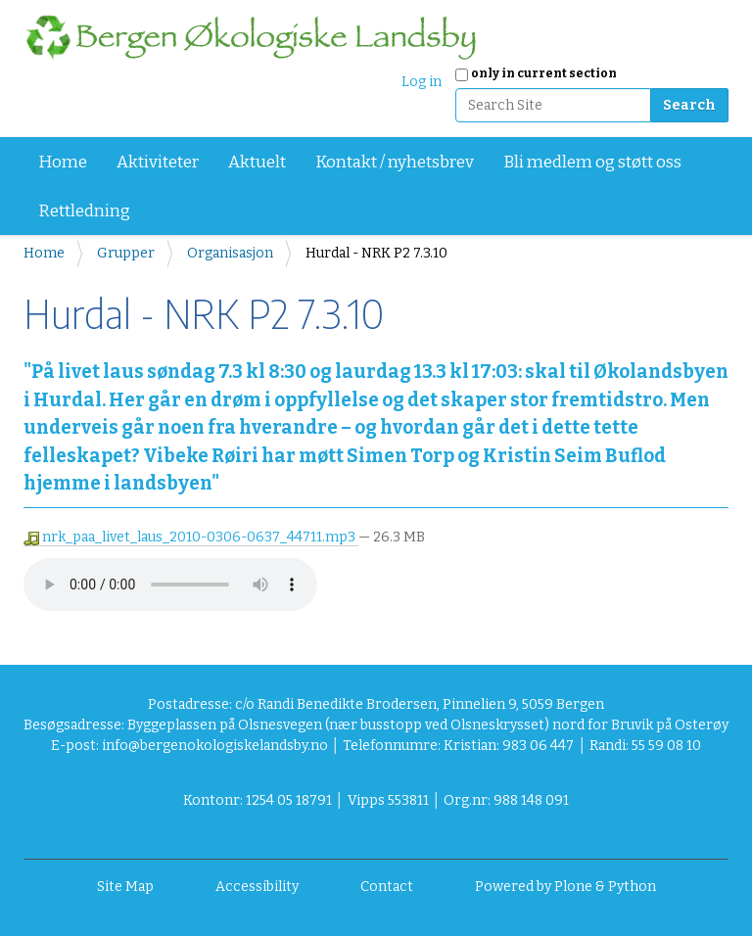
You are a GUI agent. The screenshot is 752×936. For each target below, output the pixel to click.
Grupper (126, 253)
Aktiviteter (158, 162)
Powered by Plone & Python (565, 886)
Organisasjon (230, 253)
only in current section (544, 73)
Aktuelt (257, 162)
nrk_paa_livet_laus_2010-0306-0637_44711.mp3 (191, 537)
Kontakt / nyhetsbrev (394, 162)
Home (62, 162)
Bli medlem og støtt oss (592, 162)
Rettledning (84, 211)
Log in (421, 81)
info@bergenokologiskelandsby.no (215, 745)
